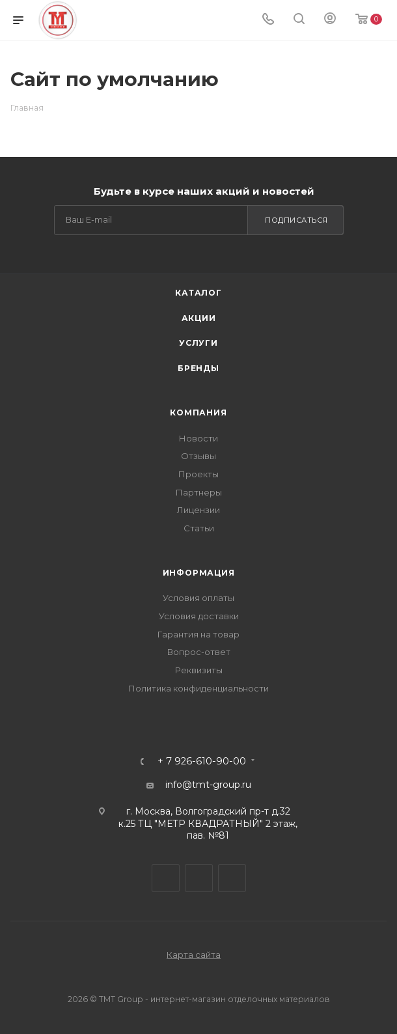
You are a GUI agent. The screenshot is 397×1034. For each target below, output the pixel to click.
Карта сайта (194, 954)
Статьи (199, 528)
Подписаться (296, 220)
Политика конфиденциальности (198, 688)
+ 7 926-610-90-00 (201, 761)
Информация (199, 573)
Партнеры (199, 492)
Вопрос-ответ (198, 652)
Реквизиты (199, 670)
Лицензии (198, 510)
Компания (198, 412)
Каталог (198, 293)
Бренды (198, 368)
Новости (198, 438)
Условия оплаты (198, 598)
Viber (199, 878)
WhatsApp (232, 878)
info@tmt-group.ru (208, 784)
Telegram (166, 878)
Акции (199, 318)
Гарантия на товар (198, 634)
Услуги (198, 343)
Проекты (198, 474)
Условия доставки (199, 616)
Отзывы (198, 456)
